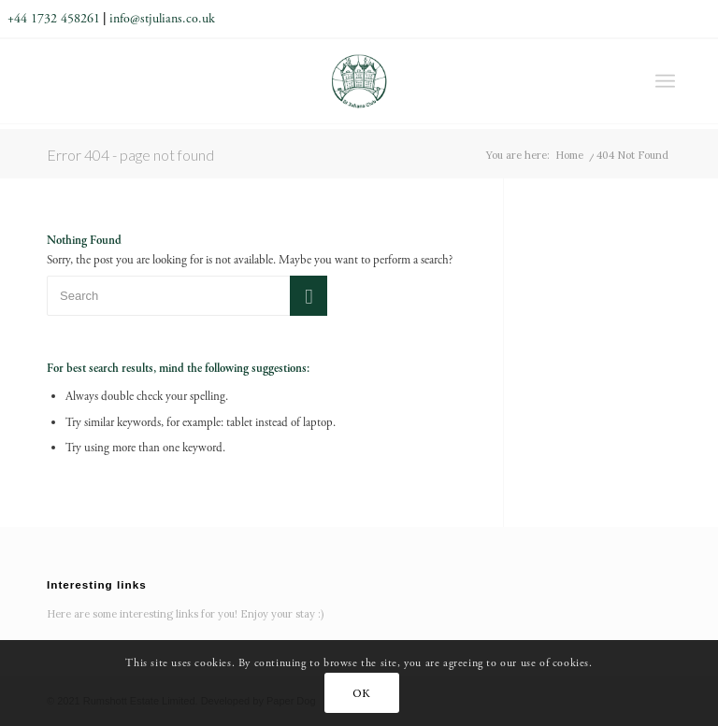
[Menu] (665, 81)
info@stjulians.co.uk (162, 18)
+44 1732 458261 (53, 18)
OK (361, 693)
